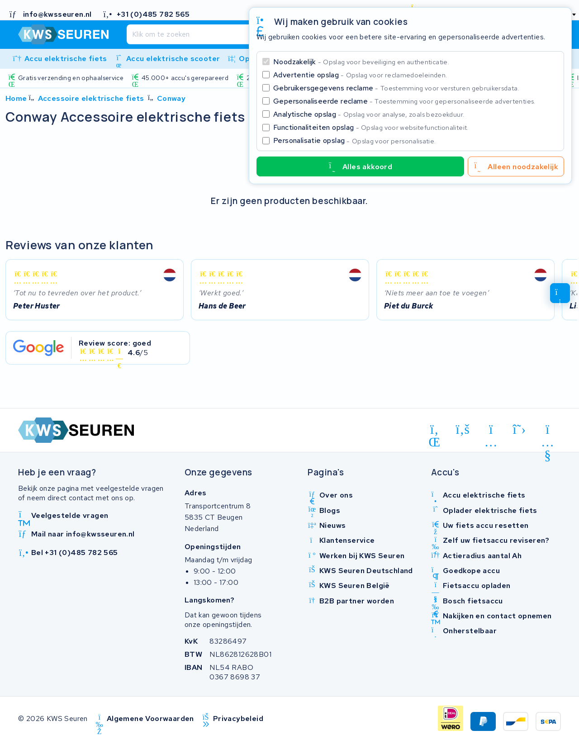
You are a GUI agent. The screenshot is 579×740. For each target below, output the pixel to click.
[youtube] (547, 431)
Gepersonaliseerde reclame (404, 101)
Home (16, 98)
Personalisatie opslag (354, 140)
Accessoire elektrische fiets (91, 98)
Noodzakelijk (361, 61)
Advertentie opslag (360, 75)
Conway (171, 98)
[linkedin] (434, 431)
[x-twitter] (519, 429)
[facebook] (463, 429)
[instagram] (491, 431)
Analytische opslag (368, 114)
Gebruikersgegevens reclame (396, 88)
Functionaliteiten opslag (371, 127)
